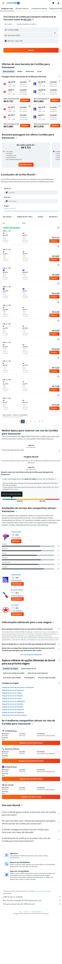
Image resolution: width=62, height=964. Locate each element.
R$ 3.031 (27, 19)
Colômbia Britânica (36, 960)
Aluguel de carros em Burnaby (12, 753)
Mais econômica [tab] (8, 71)
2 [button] (26, 421)
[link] (26, 165)
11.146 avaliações (17, 657)
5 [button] (39, 421)
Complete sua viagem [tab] (10, 715)
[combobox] (8, 24)
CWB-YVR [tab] (31, 445)
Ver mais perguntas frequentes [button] (31, 701)
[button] (3, 3)
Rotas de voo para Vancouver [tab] (38, 719)
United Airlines (16, 621)
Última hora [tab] (30, 71)
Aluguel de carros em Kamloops (13, 759)
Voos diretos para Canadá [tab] (12, 724)
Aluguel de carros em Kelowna (12, 742)
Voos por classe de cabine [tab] (47, 724)
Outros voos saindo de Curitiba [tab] (13, 719)
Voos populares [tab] (29, 724)
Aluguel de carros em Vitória (12, 739)
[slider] (58, 211)
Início (20, 960)
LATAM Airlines (16, 578)
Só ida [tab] (39, 71)
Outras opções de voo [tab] (28, 715)
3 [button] (30, 421)
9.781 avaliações (16, 627)
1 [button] (22, 421)
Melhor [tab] (19, 71)
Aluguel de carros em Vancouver (13, 736)
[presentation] (33, 19)
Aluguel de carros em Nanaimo (12, 750)
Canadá (26, 960)
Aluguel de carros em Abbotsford (13, 747)
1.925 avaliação (16, 584)
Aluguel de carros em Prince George (14, 761)
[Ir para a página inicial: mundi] (13, 3)
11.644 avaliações (17, 642)
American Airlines (17, 636)
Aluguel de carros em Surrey (12, 745)
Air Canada (14, 651)
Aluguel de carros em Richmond (13, 756)
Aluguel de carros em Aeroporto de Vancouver (18, 734)
